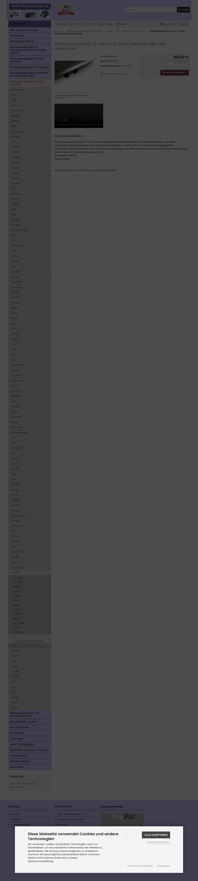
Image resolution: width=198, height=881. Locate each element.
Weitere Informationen (158, 842)
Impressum (163, 866)
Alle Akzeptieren (156, 835)
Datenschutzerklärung (140, 866)
